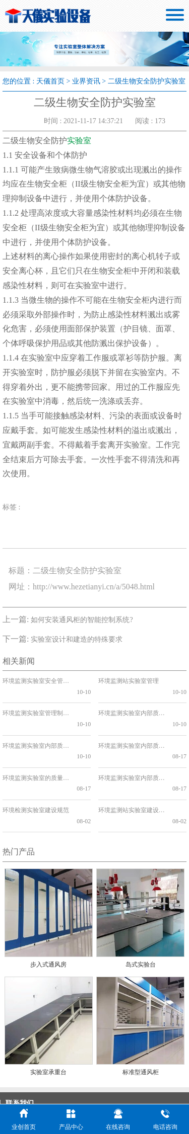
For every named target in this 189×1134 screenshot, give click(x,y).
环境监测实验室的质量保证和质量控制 (36, 745)
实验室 (79, 140)
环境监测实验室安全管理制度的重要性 (36, 680)
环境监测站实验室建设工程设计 (131, 766)
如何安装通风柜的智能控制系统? (82, 620)
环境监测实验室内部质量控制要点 (131, 745)
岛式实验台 (140, 910)
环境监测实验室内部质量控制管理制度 (131, 702)
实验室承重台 (48, 1017)
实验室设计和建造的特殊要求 (76, 639)
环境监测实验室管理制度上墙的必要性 (36, 702)
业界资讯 (86, 81)
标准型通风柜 (140, 1017)
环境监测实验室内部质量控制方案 (36, 723)
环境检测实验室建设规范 (36, 766)
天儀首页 (50, 81)
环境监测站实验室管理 (128, 680)
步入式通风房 (48, 910)
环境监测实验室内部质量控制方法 (131, 723)
